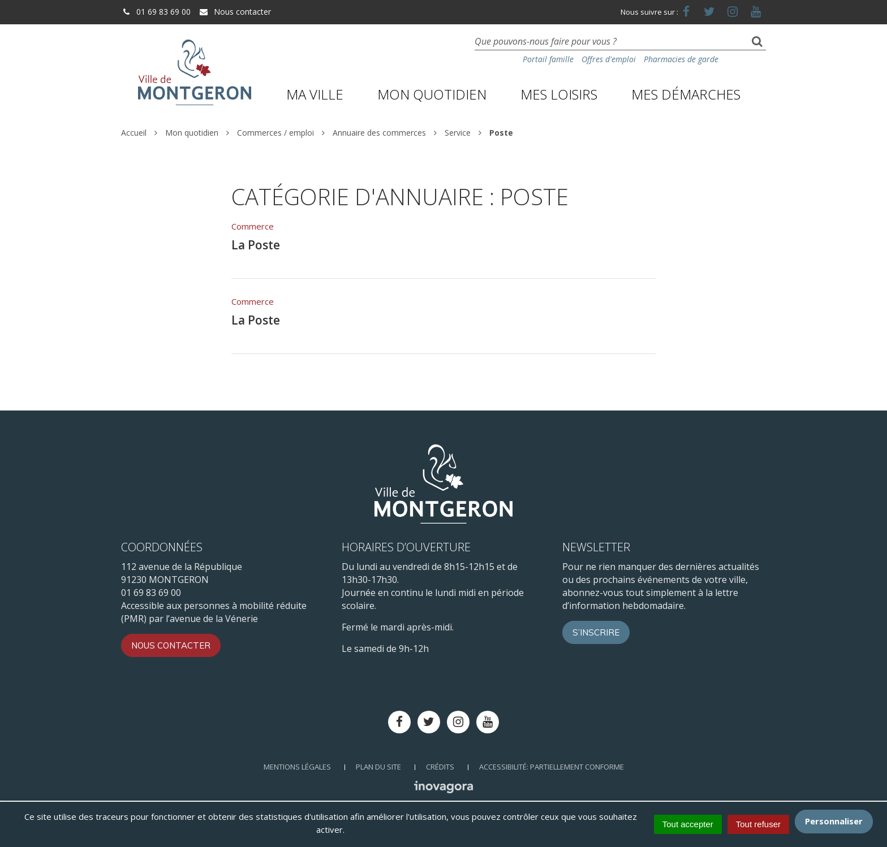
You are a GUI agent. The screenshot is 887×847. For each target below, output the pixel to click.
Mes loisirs (558, 94)
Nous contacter (235, 11)
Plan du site (378, 767)
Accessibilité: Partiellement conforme (551, 767)
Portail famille (548, 59)
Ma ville (314, 94)
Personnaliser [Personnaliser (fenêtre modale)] (834, 821)
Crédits (440, 767)
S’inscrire (595, 632)
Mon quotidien (431, 94)
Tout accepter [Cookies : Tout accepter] (687, 824)
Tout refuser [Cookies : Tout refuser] (758, 824)
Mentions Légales (297, 767)
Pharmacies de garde (681, 59)
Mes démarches (685, 94)
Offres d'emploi (609, 59)
